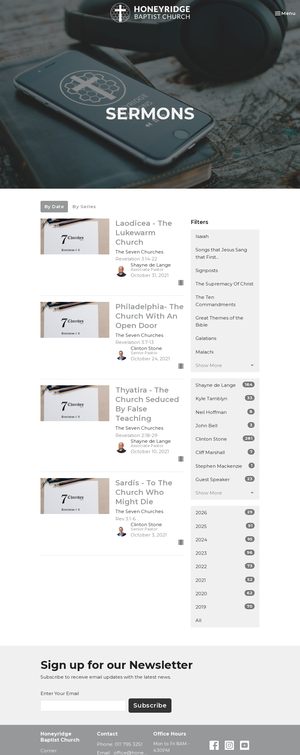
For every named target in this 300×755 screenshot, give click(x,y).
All (198, 620)
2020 (225, 593)
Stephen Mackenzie (225, 466)
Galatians (206, 338)
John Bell (225, 425)
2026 (225, 512)
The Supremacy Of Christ (224, 284)
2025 (225, 526)
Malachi (205, 352)
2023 (225, 553)
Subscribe (150, 705)
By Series (84, 206)
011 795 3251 (129, 744)
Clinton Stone (225, 438)
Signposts (207, 270)
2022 (225, 566)
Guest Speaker (225, 479)
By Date (54, 206)
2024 (225, 539)
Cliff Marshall (225, 452)
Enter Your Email (60, 693)
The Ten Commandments (215, 300)
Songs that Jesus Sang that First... (221, 253)
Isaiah (202, 236)
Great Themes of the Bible (219, 321)
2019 (225, 606)
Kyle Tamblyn (225, 398)
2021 (225, 580)
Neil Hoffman (225, 412)
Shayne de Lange (225, 385)
